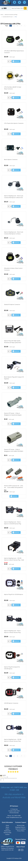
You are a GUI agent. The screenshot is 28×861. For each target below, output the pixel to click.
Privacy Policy (20, 830)
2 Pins (15, 16)
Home (2, 14)
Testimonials (7, 830)
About (7, 827)
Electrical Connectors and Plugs (11, 14)
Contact (7, 834)
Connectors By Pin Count (8, 16)
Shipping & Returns (20, 827)
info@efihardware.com (16, 817)
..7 (21, 25)
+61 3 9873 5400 (15, 815)
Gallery (7, 829)
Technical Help (7, 832)
